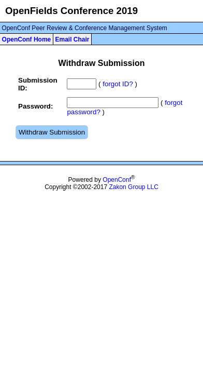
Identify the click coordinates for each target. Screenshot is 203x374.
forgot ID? (118, 84)
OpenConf (117, 179)
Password (34, 106)
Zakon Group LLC (133, 187)
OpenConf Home (26, 39)
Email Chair (72, 39)
